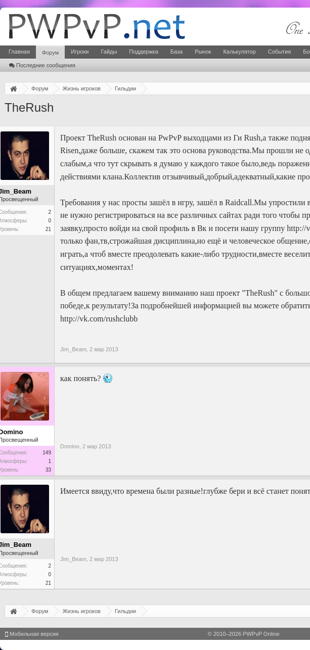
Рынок (203, 52)
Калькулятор (239, 52)
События (279, 52)
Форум (50, 53)
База (176, 52)
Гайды (109, 52)
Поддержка (143, 52)
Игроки (79, 52)
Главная (19, 52)
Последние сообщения (42, 65)
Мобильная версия (32, 634)
